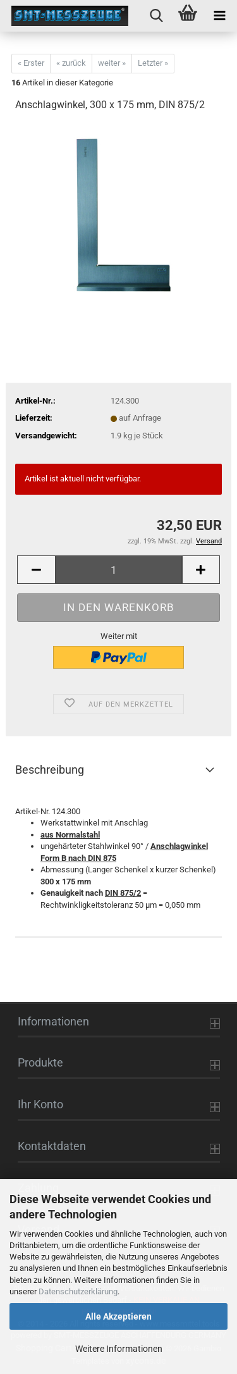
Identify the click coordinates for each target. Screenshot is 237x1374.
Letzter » (153, 63)
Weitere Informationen (118, 1349)
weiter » (112, 63)
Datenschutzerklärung (78, 1291)
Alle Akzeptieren (118, 1316)
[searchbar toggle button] (156, 16)
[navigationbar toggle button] (219, 16)
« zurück (71, 63)
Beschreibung (49, 769)
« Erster (31, 63)
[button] (36, 569)
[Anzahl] (118, 569)
